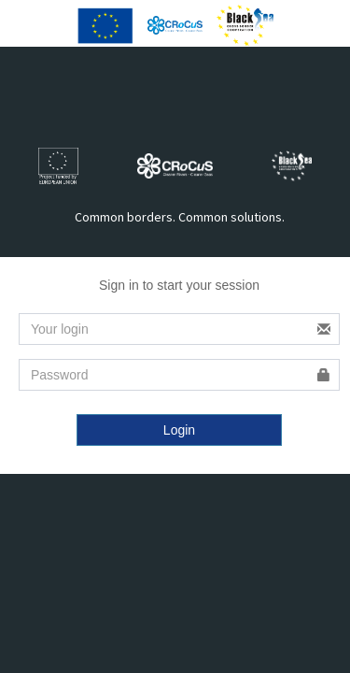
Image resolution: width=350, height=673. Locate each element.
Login (179, 429)
